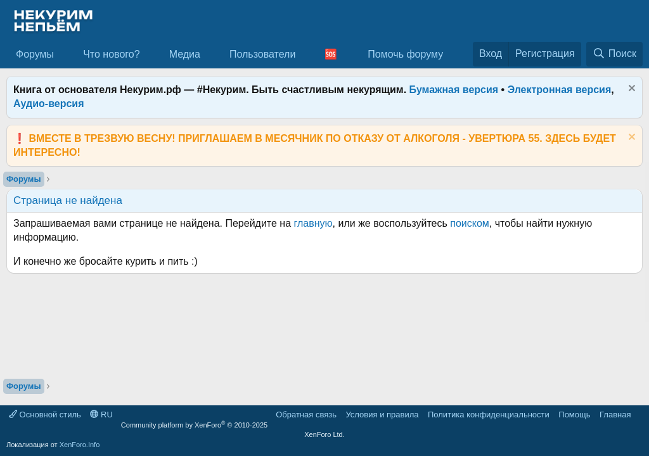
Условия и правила (381, 414)
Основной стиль (45, 414)
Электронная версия (560, 89)
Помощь (574, 414)
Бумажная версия (454, 89)
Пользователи (262, 54)
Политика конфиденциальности (488, 414)
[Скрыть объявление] (630, 89)
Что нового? (111, 54)
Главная (615, 414)
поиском (469, 223)
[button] (64, 54)
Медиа (184, 54)
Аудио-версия (48, 103)
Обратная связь (306, 414)
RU (101, 414)
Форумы (35, 54)
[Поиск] (614, 54)
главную (313, 223)
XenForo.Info (80, 444)
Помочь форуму (405, 54)
